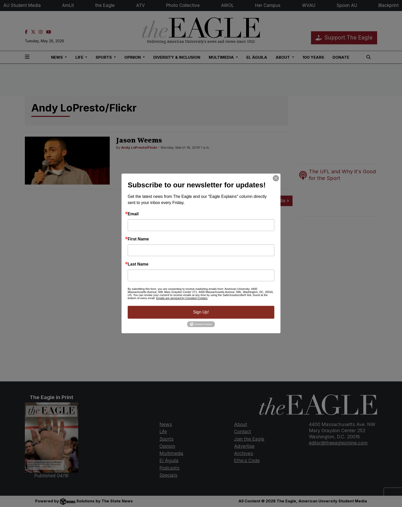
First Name (138, 239)
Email (133, 214)
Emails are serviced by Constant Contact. (182, 298)
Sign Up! (201, 312)
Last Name (138, 264)
